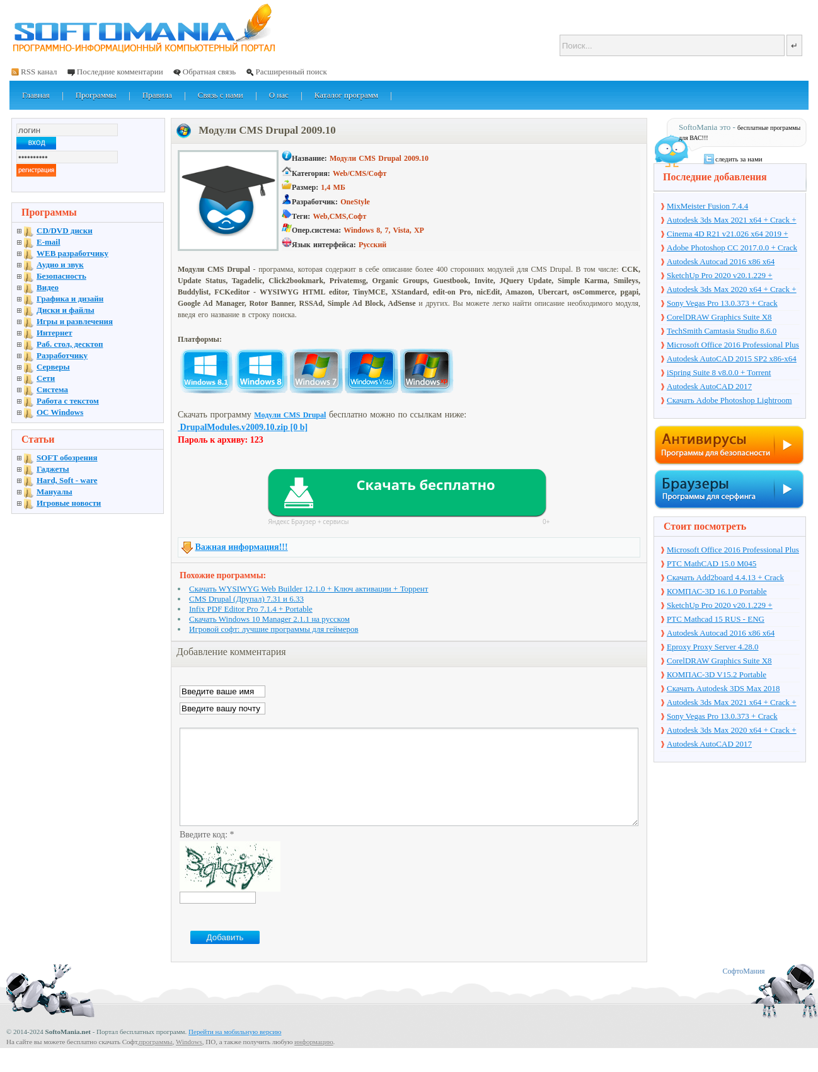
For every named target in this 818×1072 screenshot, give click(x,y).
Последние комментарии (120, 71)
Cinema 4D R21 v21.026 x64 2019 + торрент (727, 234)
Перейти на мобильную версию (234, 1050)
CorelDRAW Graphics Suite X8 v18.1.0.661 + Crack (719, 317)
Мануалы (54, 491)
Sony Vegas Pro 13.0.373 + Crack (722, 303)
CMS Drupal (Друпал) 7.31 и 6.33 (246, 598)
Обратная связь (209, 71)
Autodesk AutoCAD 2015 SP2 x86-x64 (732, 358)
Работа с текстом (68, 400)
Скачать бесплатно (425, 484)
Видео (48, 287)
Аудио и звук (60, 264)
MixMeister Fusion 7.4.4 (707, 206)
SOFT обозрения (67, 457)
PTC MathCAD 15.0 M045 (711, 563)
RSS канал (39, 71)
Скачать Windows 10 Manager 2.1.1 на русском (269, 619)
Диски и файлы (66, 310)
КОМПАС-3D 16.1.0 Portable (717, 591)
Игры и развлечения (75, 321)
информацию (313, 1060)
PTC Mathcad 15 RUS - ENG (715, 619)
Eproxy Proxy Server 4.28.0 (713, 646)
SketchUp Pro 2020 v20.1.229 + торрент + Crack (720, 276)
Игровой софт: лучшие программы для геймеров (274, 629)
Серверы (53, 366)
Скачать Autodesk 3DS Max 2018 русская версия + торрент (723, 689)
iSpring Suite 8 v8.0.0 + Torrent (719, 372)
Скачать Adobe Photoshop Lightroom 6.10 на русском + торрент (729, 401)
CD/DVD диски (65, 230)
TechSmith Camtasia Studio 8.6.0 (721, 330)
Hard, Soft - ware (67, 480)
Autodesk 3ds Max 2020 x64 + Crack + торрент (732, 290)
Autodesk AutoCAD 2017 (709, 386)
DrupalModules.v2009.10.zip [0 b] (243, 427)
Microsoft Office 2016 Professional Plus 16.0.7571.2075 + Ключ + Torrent (733, 345)
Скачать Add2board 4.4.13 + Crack (725, 577)
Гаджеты (53, 469)
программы (155, 1060)
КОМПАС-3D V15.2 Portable (716, 674)
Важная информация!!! (241, 547)
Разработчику (62, 355)
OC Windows (60, 412)
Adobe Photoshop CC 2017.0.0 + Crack (732, 247)
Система (52, 389)
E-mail (48, 242)
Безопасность (61, 276)
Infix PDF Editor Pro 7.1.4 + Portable (251, 609)
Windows (189, 1060)
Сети (46, 378)
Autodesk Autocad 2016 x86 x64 (721, 261)
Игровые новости (69, 503)
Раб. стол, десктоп (70, 344)
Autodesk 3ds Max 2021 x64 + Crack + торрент (732, 220)
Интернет (54, 332)
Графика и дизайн (70, 298)
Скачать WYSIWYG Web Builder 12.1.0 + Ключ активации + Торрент (309, 588)
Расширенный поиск (290, 71)
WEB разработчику (72, 253)
